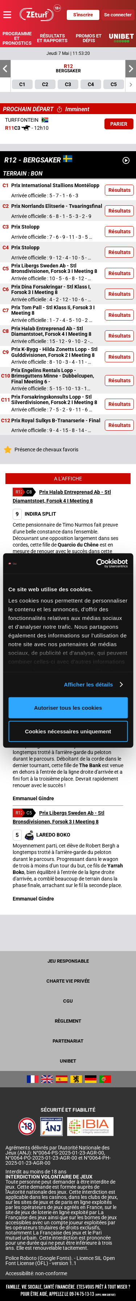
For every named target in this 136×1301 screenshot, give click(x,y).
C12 (5, 420)
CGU (68, 1001)
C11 (5, 400)
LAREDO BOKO (41, 835)
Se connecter (118, 14)
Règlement (68, 1021)
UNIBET (68, 1061)
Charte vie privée (68, 981)
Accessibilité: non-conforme (36, 1273)
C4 (6, 248)
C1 (6, 186)
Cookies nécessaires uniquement (68, 731)
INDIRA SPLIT (34, 514)
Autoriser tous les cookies (68, 707)
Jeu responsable (68, 961)
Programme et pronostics (17, 38)
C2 (6, 206)
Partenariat (68, 1041)
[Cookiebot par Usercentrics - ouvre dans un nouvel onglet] (97, 563)
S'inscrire (83, 14)
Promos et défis (89, 38)
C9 (6, 352)
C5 (6, 268)
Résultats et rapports (52, 38)
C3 (6, 227)
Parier (118, 124)
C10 (5, 376)
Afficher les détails (88, 684)
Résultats (119, 190)
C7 (6, 310)
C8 (6, 331)
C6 (6, 290)
